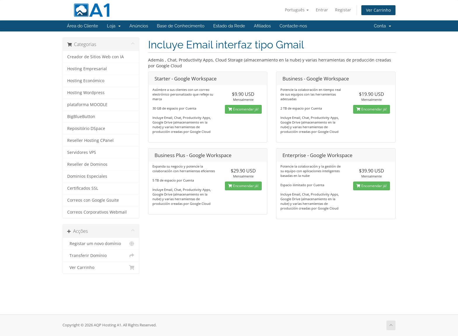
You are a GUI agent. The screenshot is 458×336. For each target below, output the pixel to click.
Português (297, 10)
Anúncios (138, 26)
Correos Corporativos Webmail (97, 212)
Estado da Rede (229, 26)
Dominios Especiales (87, 176)
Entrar (322, 10)
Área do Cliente (82, 26)
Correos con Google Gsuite (93, 200)
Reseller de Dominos (87, 164)
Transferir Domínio (101, 255)
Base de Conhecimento (180, 26)
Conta (382, 26)
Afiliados (262, 26)
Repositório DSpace (86, 128)
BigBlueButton (81, 116)
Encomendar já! (243, 109)
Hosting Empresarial (87, 68)
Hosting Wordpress (86, 92)
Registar (343, 10)
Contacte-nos (293, 26)
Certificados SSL (82, 188)
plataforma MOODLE (87, 104)
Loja (114, 26)
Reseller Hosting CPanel (90, 140)
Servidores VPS (81, 152)
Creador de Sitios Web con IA (95, 56)
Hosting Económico (85, 80)
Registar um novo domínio (101, 243)
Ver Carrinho (378, 10)
